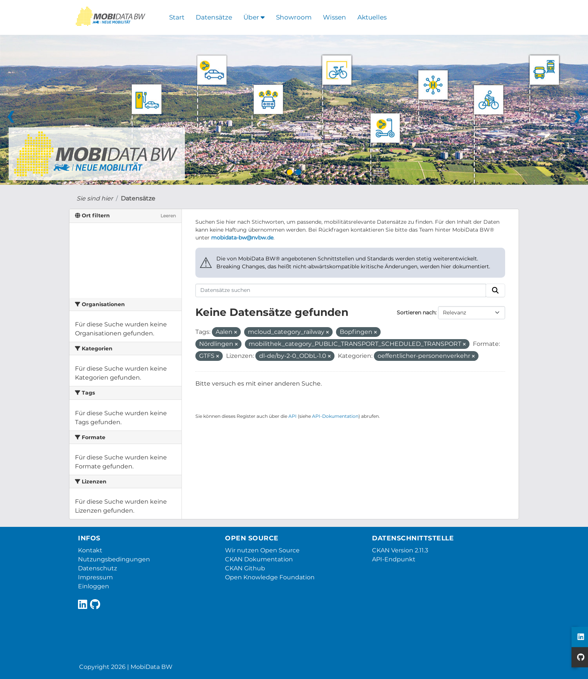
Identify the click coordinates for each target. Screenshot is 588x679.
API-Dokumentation (335, 416)
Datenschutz (97, 568)
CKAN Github (245, 568)
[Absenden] (495, 290)
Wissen (334, 17)
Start (176, 17)
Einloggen (93, 586)
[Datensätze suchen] (340, 290)
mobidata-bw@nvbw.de (242, 237)
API (292, 416)
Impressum (95, 577)
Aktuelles (372, 17)
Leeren (168, 215)
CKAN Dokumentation (259, 559)
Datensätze (214, 17)
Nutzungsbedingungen (114, 559)
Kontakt (90, 550)
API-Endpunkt (394, 559)
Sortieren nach (416, 312)
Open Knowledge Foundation (270, 577)
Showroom (294, 17)
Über (254, 17)
